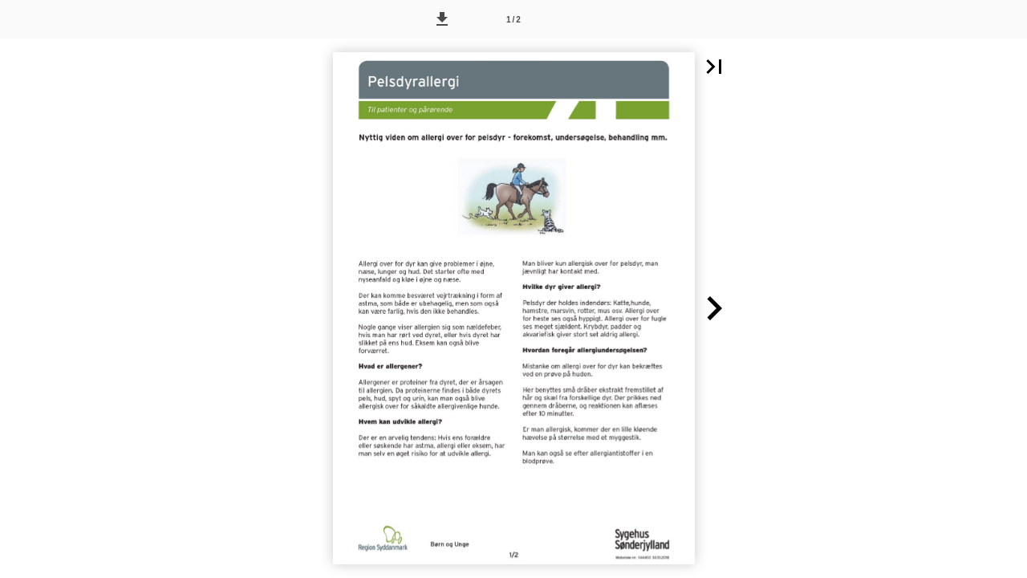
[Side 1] (513, 19)
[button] (442, 19)
